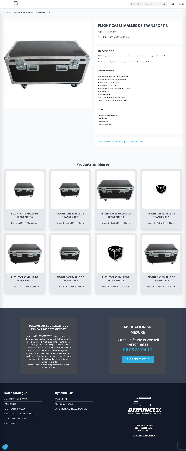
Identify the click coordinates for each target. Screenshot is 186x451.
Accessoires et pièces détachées (20, 413)
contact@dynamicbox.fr (54, 364)
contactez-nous (136, 141)
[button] (5, 447)
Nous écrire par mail (144, 435)
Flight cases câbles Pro (16, 418)
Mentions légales (64, 404)
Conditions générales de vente (71, 409)
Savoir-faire (61, 399)
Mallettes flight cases (15, 399)
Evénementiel (11, 423)
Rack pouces (10, 404)
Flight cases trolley (14, 409)
